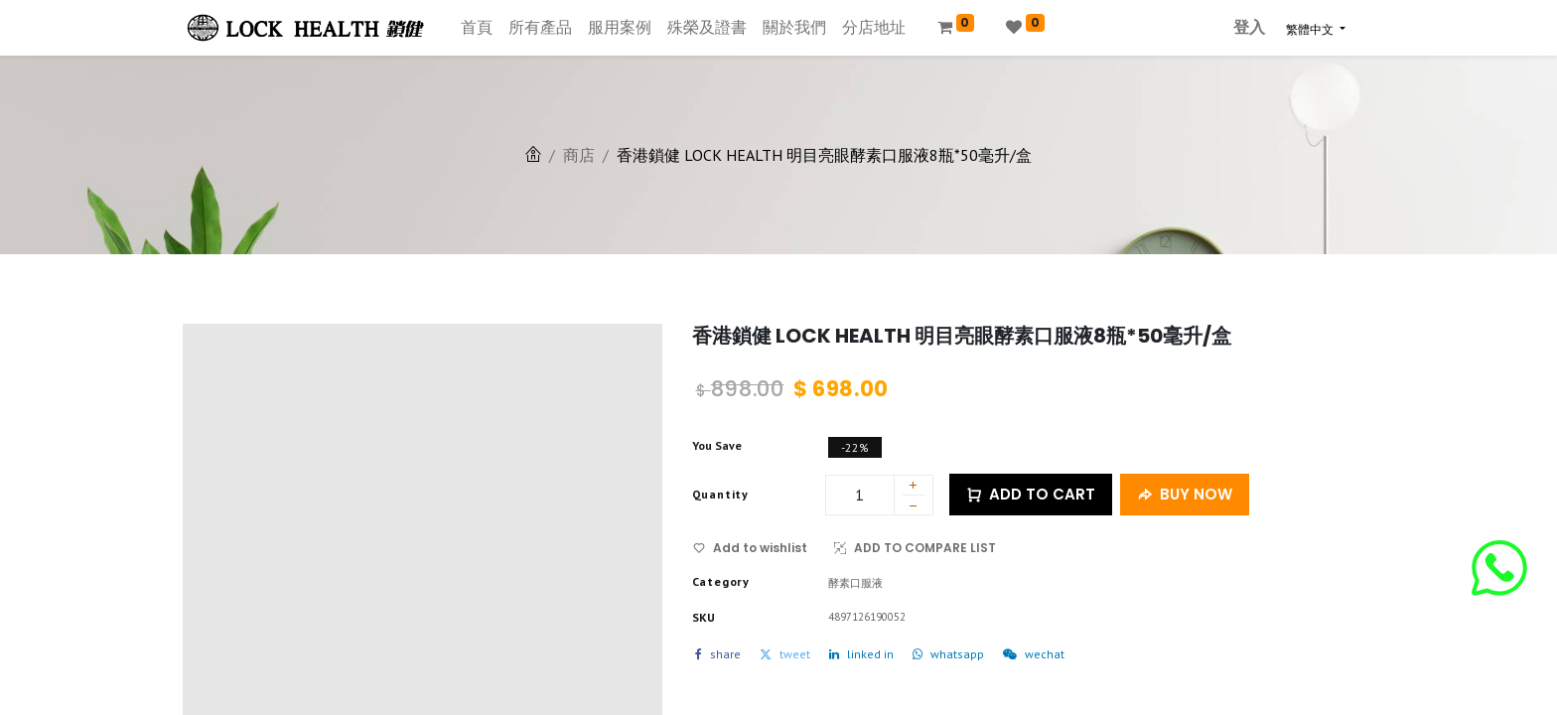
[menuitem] (476, 28)
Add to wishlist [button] (750, 547)
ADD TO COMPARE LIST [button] (915, 547)
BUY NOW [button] (1184, 495)
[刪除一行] (913, 508)
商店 (579, 155)
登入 (1249, 27)
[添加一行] (913, 487)
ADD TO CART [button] (1030, 495)
